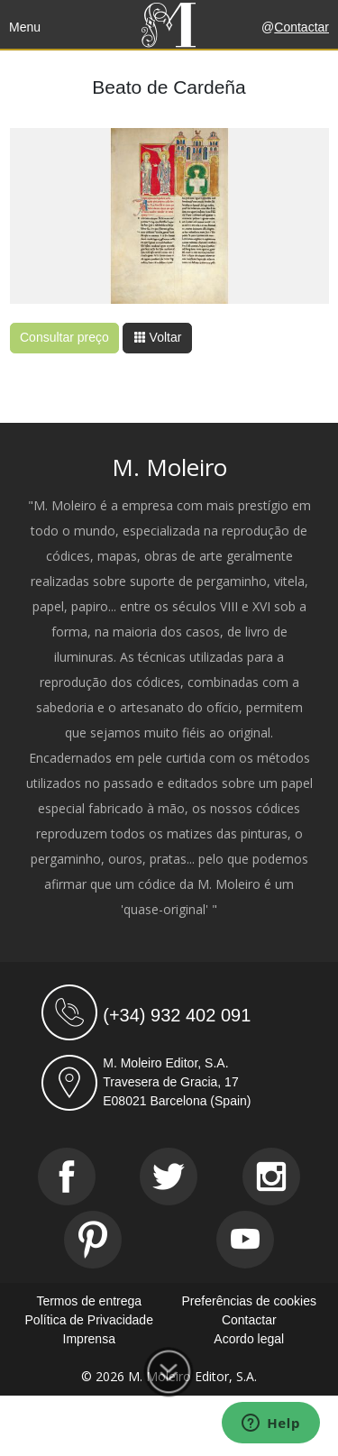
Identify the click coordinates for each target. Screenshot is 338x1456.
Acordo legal (249, 1339)
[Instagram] (271, 1176)
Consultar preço (64, 337)
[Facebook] (67, 1176)
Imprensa (89, 1339)
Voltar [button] (157, 337)
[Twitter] (168, 1176)
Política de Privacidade (89, 1320)
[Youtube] (245, 1239)
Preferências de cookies (249, 1301)
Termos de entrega (89, 1301)
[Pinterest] (93, 1239)
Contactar (301, 27)
